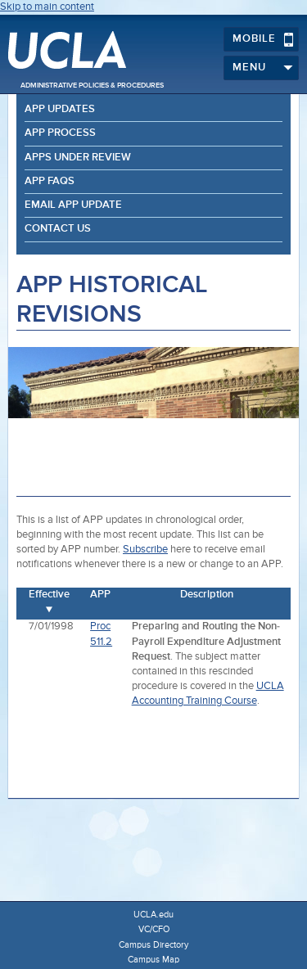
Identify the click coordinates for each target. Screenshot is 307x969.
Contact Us (58, 228)
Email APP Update (73, 205)
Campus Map (153, 959)
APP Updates (60, 109)
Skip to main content (47, 7)
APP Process (60, 133)
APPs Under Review (78, 157)
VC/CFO (153, 929)
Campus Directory (153, 944)
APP (100, 594)
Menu (263, 68)
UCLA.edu (153, 914)
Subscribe (145, 549)
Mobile (263, 39)
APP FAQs (49, 181)
